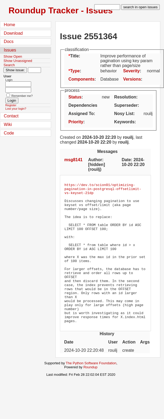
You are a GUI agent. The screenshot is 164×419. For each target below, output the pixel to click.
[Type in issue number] (34, 70)
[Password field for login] (18, 90)
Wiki (8, 124)
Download (13, 33)
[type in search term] (107, 7)
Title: (75, 56)
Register (10, 105)
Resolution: (126, 97)
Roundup (90, 395)
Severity (131, 71)
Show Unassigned (17, 61)
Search (9, 65)
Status (74, 97)
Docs (8, 41)
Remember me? (22, 95)
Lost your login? (15, 108)
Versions (132, 79)
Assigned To (81, 113)
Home (9, 24)
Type (75, 71)
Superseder (126, 105)
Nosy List (123, 113)
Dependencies (82, 105)
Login (9, 79)
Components (81, 79)
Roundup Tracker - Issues (61, 10)
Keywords (124, 122)
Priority (75, 122)
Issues (10, 50)
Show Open (12, 56)
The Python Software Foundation (91, 391)
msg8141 (73, 159)
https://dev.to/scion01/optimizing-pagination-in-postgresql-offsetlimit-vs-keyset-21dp (102, 190)
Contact (11, 116)
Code (9, 133)
